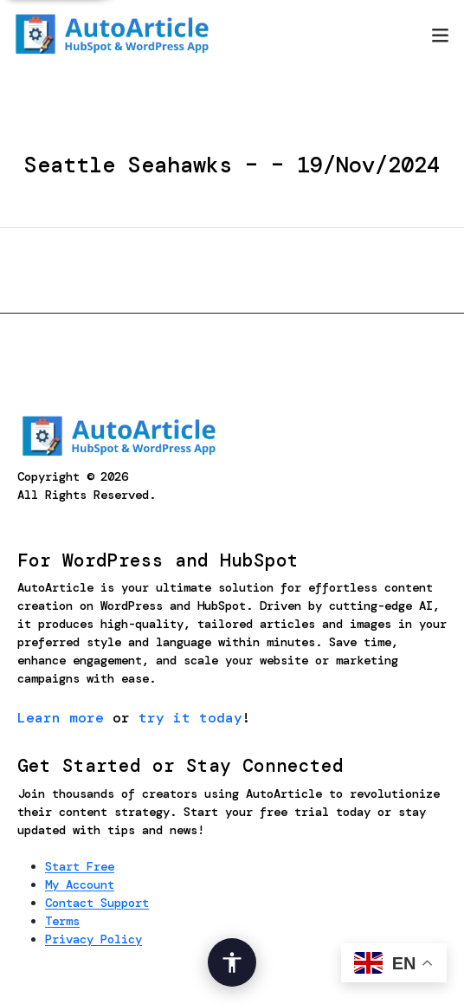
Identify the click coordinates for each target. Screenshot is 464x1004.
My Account (79, 884)
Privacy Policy (93, 939)
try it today (190, 718)
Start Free (79, 866)
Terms (62, 921)
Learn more (60, 718)
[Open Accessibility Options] (232, 962)
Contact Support (97, 902)
